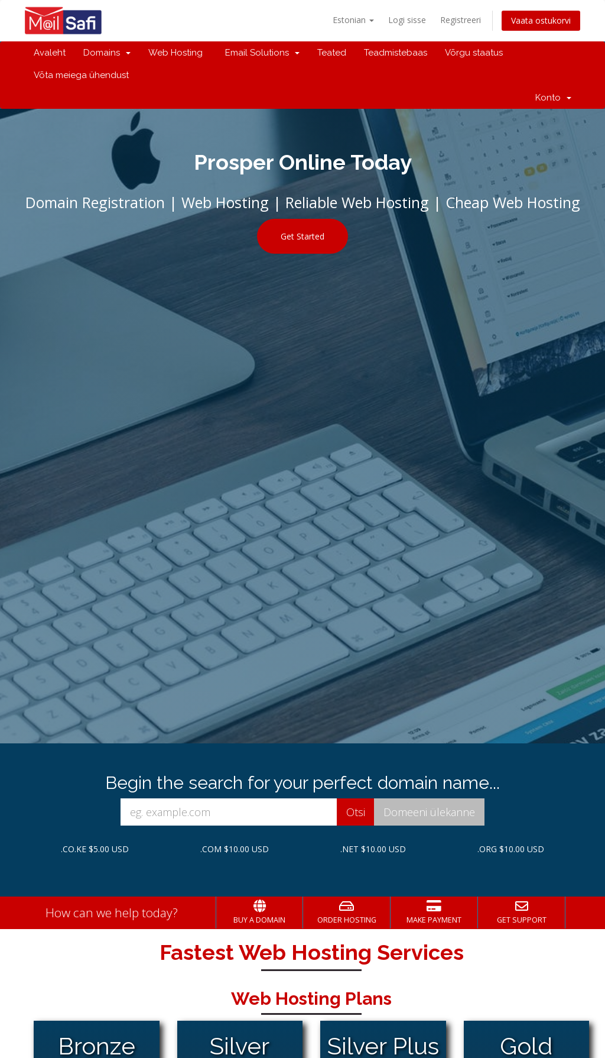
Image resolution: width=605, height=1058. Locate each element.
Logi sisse (407, 19)
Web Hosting (175, 52)
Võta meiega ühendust (81, 75)
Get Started (302, 236)
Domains (107, 52)
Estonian (353, 19)
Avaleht (50, 52)
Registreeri (460, 19)
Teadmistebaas (395, 52)
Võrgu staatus (474, 52)
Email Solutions (260, 52)
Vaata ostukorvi (541, 20)
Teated (331, 52)
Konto (553, 97)
